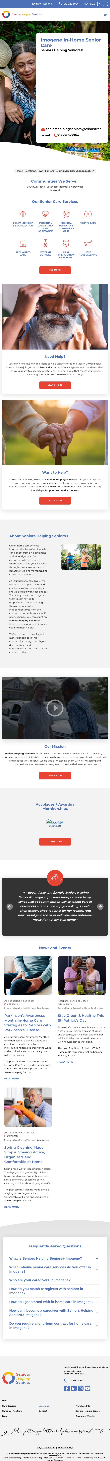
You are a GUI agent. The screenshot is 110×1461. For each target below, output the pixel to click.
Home (19, 171)
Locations (30, 171)
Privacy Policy (65, 1447)
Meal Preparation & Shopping (66, 255)
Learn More (55, 385)
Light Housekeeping (88, 253)
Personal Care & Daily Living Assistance (45, 227)
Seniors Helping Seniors (18, 1072)
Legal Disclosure (46, 1447)
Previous (9, 906)
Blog (4, 1416)
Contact (43, 1411)
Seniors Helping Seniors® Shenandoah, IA (86, 1370)
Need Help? (55, 357)
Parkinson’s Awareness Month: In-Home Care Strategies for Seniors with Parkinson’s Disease (27, 1065)
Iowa (40, 171)
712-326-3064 (68, 3)
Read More (11, 1078)
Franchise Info (82, 1406)
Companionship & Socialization (23, 224)
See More (55, 270)
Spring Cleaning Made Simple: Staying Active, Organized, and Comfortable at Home (26, 1193)
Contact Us (55, 841)
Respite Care (88, 223)
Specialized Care (23, 253)
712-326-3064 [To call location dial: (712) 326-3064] (68, 135)
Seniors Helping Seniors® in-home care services (26, 1008)
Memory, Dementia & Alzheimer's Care (66, 227)
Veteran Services (45, 253)
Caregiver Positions (12, 1411)
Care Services (9, 1406)
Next (100, 906)
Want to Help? (55, 472)
